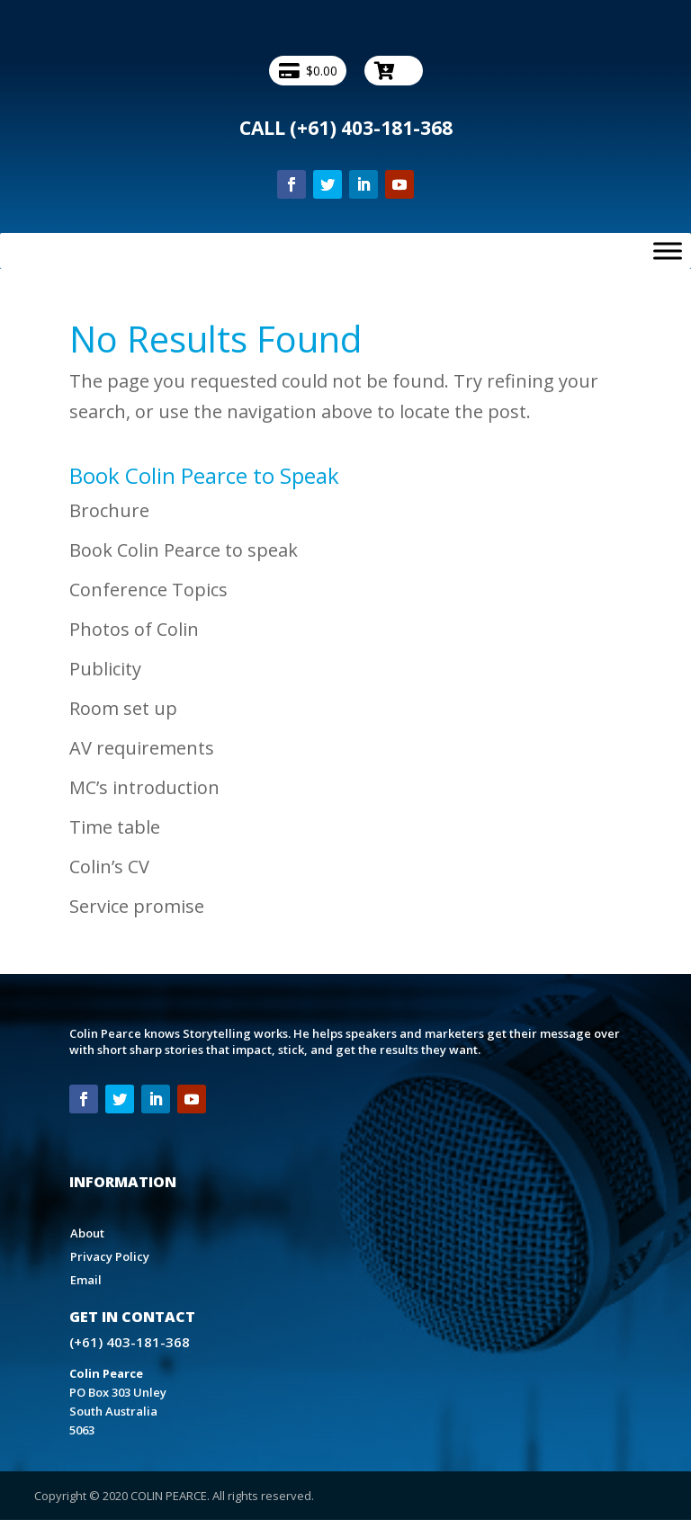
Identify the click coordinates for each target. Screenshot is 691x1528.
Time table (114, 827)
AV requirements (141, 748)
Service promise (136, 906)
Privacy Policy (109, 1256)
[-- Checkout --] (393, 70)
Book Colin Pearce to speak (183, 550)
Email (86, 1280)
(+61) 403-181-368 (371, 127)
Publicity (105, 669)
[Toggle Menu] (667, 250)
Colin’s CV (109, 866)
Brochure (109, 510)
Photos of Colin (134, 629)
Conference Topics (148, 589)
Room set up (123, 708)
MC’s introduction (144, 787)
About (87, 1233)
